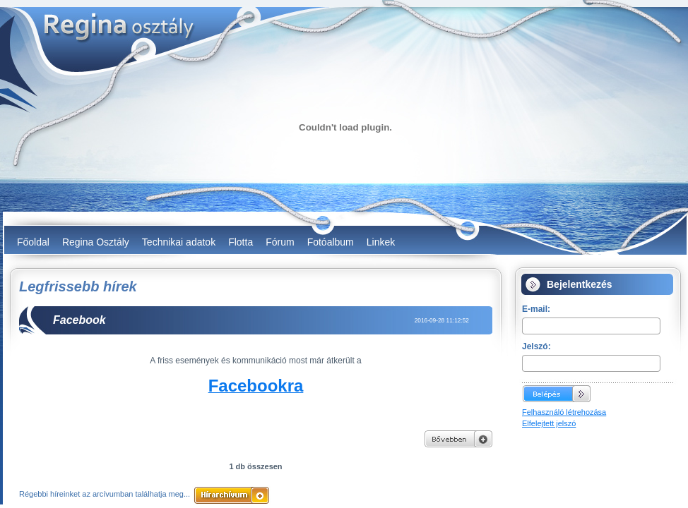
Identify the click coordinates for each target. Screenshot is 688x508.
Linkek (381, 242)
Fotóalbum (330, 242)
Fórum (280, 242)
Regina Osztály (95, 242)
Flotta (240, 242)
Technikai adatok (178, 242)
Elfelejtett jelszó (549, 423)
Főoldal (33, 242)
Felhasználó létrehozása (564, 412)
